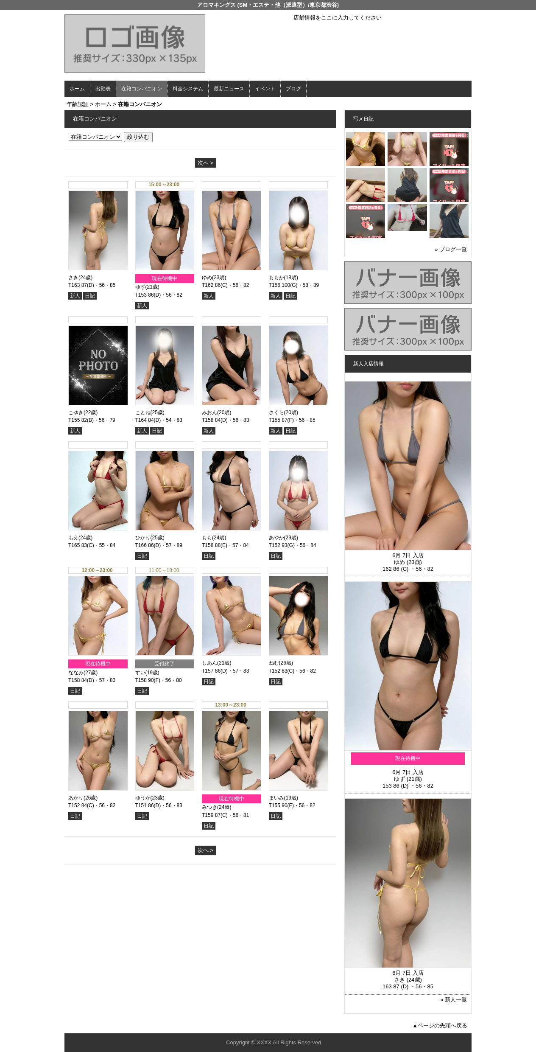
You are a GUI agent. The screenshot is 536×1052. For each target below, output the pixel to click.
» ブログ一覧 (451, 249)
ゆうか (143, 798)
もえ (73, 538)
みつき (209, 807)
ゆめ (207, 278)
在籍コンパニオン (141, 89)
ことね (143, 412)
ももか (276, 278)
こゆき (76, 412)
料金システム (188, 89)
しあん (209, 663)
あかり (76, 798)
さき (73, 278)
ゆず (140, 287)
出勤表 (103, 89)
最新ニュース (229, 89)
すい (140, 673)
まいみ (276, 798)
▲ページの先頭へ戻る (439, 1025)
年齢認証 (78, 104)
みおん (209, 412)
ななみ (76, 673)
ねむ (274, 663)
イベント (265, 89)
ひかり (143, 538)
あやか (276, 538)
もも (207, 538)
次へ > (205, 163)
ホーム (77, 89)
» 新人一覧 (453, 999)
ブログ (293, 89)
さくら (276, 412)
